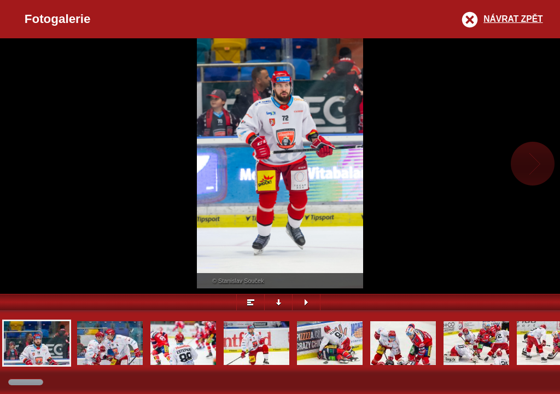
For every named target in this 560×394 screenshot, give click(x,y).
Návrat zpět (512, 19)
